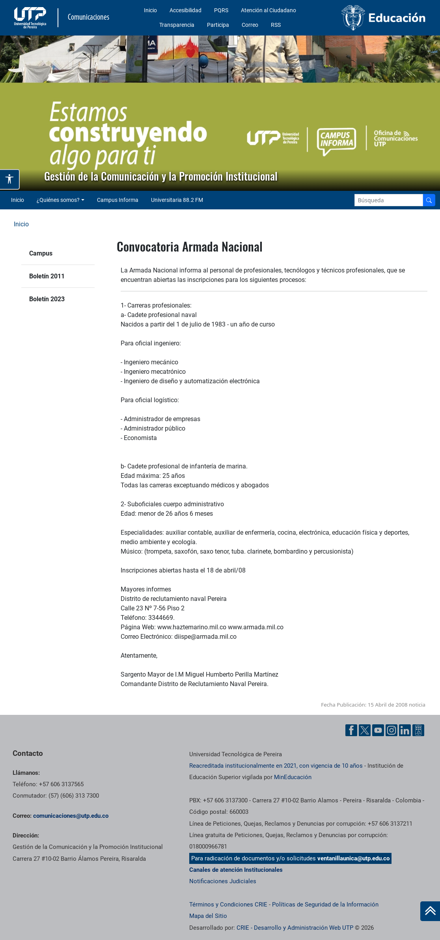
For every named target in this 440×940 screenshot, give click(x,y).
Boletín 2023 (47, 299)
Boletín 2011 (47, 276)
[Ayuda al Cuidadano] (418, 730)
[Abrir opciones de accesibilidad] (10, 179)
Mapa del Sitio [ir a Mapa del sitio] (208, 915)
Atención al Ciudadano (268, 10)
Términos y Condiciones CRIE (228, 904)
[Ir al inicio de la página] (430, 911)
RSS (276, 25)
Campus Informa (117, 200)
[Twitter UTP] (365, 730)
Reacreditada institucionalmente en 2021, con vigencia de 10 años (276, 765)
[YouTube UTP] (378, 730)
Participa (218, 25)
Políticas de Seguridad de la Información (325, 904)
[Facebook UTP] (351, 730)
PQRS (221, 10)
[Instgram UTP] (391, 730)
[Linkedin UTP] (405, 730)
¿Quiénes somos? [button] (58, 200)
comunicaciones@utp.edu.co (70, 815)
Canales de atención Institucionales (236, 869)
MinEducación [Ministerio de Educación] (292, 777)
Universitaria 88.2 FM (177, 200)
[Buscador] (429, 200)
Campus (40, 253)
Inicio (150, 10)
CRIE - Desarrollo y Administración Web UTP (295, 927)
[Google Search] (388, 200)
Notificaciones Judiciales (222, 881)
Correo (250, 25)
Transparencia (176, 25)
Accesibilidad (185, 10)
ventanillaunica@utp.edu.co (353, 858)
